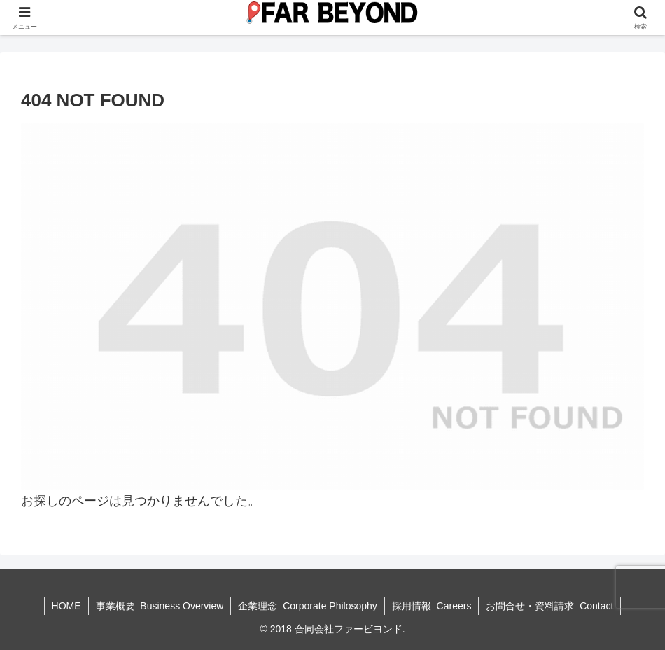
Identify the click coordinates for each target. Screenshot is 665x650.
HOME (66, 605)
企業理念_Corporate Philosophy (307, 605)
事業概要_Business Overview (160, 605)
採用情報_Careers (432, 605)
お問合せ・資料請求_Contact (549, 605)
